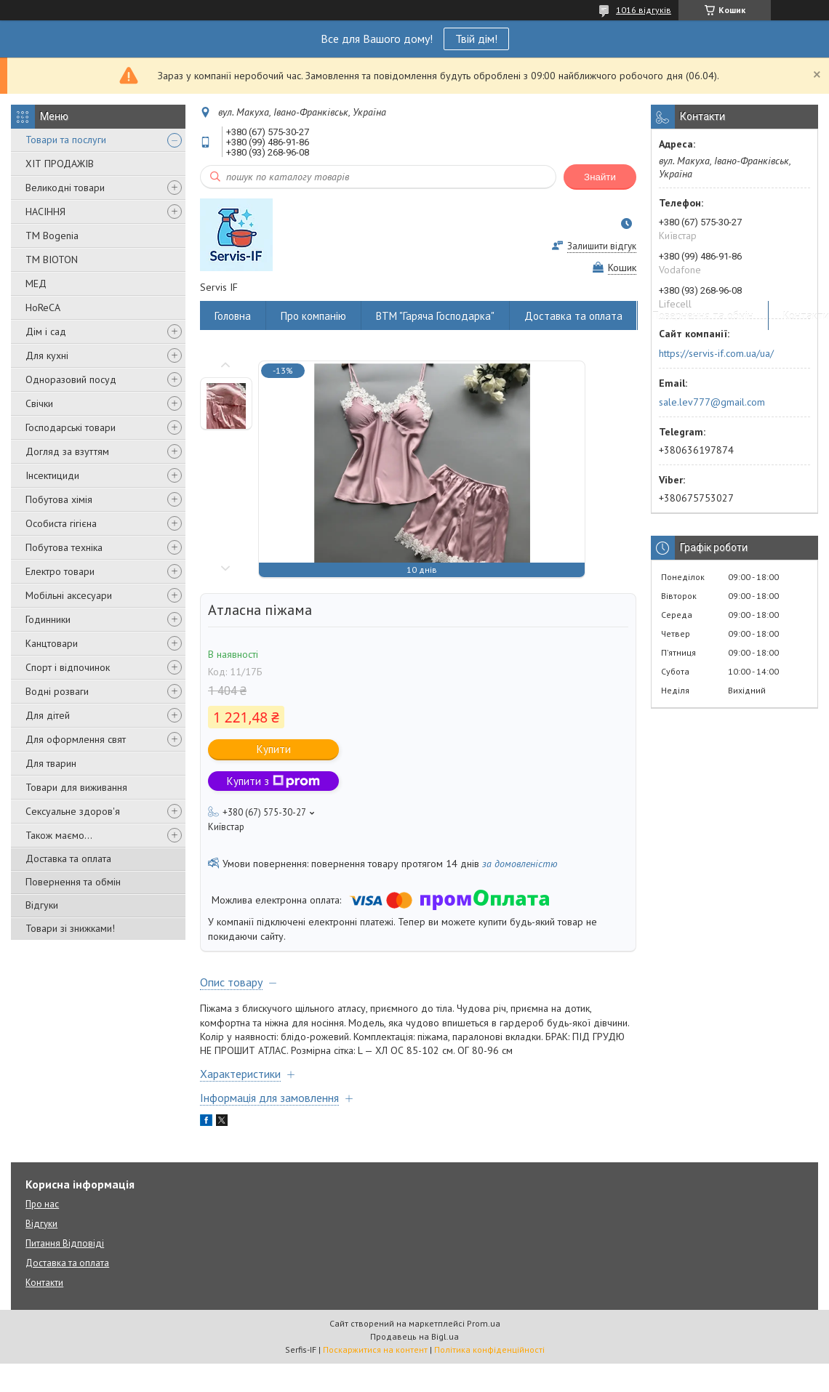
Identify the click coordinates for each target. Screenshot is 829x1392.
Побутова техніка (64, 547)
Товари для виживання (76, 787)
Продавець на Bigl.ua (414, 1336)
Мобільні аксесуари (68, 595)
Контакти (44, 1282)
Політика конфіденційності (489, 1349)
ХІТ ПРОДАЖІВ (59, 163)
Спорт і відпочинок (67, 667)
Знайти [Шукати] (600, 177)
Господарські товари (70, 427)
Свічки (39, 403)
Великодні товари (65, 187)
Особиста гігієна (61, 523)
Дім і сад (45, 331)
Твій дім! (476, 38)
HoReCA (42, 307)
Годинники (48, 619)
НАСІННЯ (45, 211)
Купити (274, 749)
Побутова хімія (58, 499)
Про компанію (313, 315)
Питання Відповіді (64, 1243)
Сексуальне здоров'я (72, 811)
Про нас (42, 1204)
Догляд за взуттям (67, 451)
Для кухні (46, 355)
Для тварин (50, 763)
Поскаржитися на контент (375, 1349)
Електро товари (60, 571)
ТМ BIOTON (51, 259)
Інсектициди (52, 475)
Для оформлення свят (75, 739)
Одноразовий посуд (70, 379)
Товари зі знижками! (70, 928)
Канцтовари (51, 643)
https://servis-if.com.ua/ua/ (716, 353)
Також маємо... (58, 835)
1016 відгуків (643, 9)
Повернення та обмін (73, 881)
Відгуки (41, 905)
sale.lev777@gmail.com (712, 402)
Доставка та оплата (68, 858)
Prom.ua (483, 1323)
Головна (233, 315)
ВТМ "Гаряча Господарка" (435, 315)
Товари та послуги (65, 139)
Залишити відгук (601, 246)
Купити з (273, 781)
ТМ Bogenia (52, 235)
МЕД (36, 283)
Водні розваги (57, 691)
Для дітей (47, 715)
